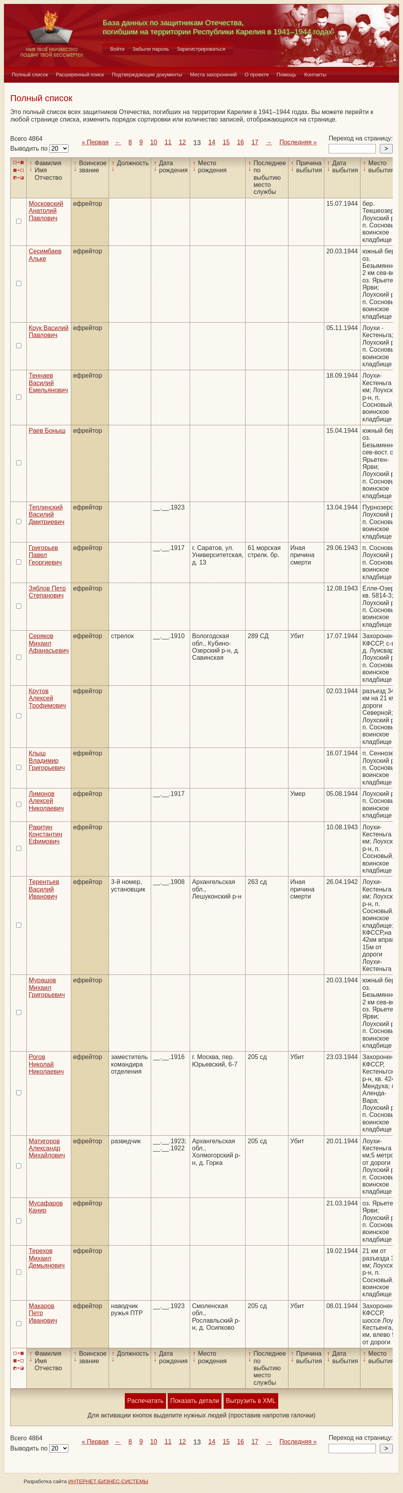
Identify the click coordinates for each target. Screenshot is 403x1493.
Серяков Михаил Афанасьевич (49, 643)
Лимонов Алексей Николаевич (46, 801)
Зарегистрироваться (201, 49)
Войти (117, 49)
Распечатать (145, 1400)
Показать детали (194, 1400)
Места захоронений (213, 75)
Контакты (315, 75)
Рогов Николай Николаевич (46, 1064)
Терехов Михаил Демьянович (47, 1258)
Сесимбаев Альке (45, 255)
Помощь (286, 75)
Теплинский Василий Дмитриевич (47, 514)
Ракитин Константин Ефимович (45, 834)
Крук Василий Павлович (48, 331)
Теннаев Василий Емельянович (48, 382)
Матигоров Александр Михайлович (47, 1148)
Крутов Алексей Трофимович (47, 698)
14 (211, 142)
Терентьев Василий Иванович (44, 889)
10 (153, 142)
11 (168, 142)
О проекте (257, 75)
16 (240, 142)
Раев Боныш (47, 430)
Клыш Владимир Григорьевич (47, 760)
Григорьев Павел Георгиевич (45, 555)
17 (255, 142)
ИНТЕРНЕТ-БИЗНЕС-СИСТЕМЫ (108, 1481)
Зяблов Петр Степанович (47, 592)
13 (197, 143)
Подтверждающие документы (147, 75)
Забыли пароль (150, 49)
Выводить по (29, 148)
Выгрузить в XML (251, 1400)
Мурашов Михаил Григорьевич (47, 987)
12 (182, 142)
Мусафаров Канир (46, 1207)
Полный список (30, 75)
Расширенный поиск (80, 75)
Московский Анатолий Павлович (46, 210)
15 (226, 142)
